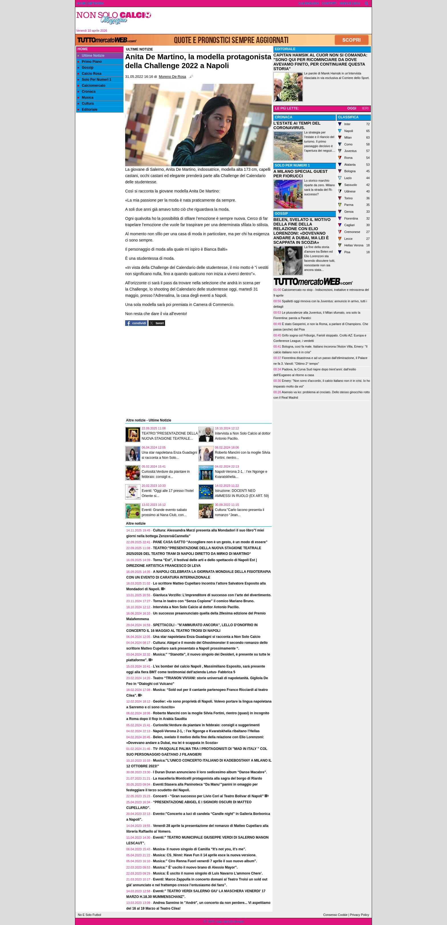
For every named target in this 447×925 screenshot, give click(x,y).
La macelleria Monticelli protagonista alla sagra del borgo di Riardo (207, 778)
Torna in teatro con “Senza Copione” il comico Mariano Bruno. (204, 601)
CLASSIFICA (348, 117)
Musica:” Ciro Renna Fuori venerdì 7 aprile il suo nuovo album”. (205, 861)
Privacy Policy (359, 914)
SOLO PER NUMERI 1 (292, 165)
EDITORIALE (285, 49)
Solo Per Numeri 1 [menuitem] (94, 80)
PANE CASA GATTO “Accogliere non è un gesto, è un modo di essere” (210, 542)
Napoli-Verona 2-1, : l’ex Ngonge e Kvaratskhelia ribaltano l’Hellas (206, 731)
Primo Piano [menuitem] (90, 62)
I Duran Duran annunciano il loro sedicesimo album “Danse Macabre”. (210, 772)
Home (83, 49)
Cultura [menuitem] (86, 104)
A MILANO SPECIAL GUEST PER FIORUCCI (300, 173)
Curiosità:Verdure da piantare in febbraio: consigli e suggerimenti (206, 725)
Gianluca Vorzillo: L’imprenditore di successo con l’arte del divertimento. (212, 595)
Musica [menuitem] (86, 98)
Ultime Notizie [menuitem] (91, 56)
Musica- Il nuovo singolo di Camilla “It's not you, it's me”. (199, 849)
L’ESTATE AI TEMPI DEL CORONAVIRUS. (296, 125)
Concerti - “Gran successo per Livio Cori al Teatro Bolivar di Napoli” (208, 796)
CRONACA (283, 117)
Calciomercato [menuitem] (91, 86)
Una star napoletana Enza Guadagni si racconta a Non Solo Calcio (207, 637)
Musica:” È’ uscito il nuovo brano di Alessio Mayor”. (195, 867)
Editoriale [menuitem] (87, 109)
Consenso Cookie (335, 914)
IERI (365, 108)
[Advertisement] (263, 20)
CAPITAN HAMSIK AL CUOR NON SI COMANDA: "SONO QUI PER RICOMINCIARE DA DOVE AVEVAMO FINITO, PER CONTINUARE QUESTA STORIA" (320, 62)
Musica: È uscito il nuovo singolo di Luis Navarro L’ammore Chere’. (208, 873)
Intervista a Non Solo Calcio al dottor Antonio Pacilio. (196, 607)
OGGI (351, 108)
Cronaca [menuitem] (87, 92)
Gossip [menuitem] (86, 68)
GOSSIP (281, 214)
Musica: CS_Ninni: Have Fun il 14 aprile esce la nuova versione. (205, 855)
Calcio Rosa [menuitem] (89, 74)
